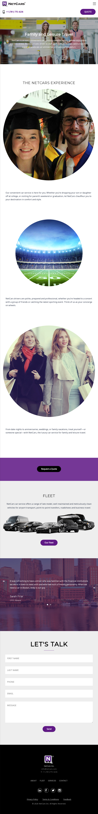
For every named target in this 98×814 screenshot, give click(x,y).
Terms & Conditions (50, 799)
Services (52, 780)
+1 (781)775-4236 (50, 772)
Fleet (42, 780)
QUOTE (87, 11)
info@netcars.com (49, 769)
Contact (63, 780)
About (33, 780)
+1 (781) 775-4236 (14, 11)
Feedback (67, 799)
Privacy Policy (32, 799)
